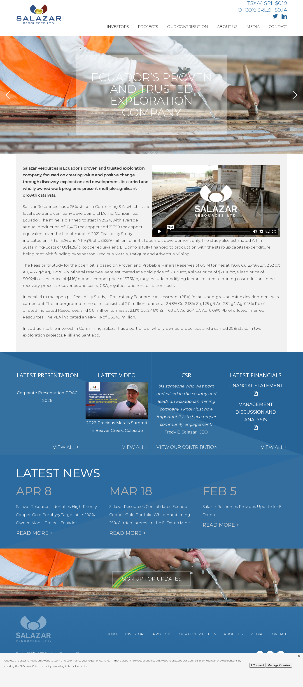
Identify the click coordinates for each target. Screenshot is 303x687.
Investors (118, 26)
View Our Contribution (187, 447)
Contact (278, 26)
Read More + (34, 533)
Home (112, 634)
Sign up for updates (151, 579)
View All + (66, 447)
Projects (148, 26)
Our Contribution (187, 26)
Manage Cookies (279, 665)
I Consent (257, 665)
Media (253, 26)
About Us (227, 26)
